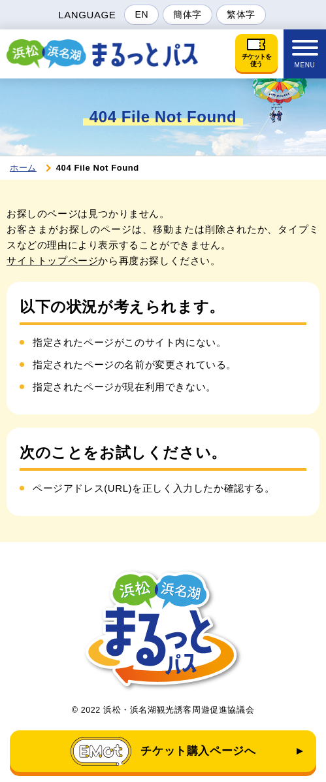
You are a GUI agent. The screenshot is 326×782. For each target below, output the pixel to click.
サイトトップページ (52, 260)
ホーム (23, 168)
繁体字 (241, 14)
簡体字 (187, 14)
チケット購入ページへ (163, 751)
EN (141, 14)
